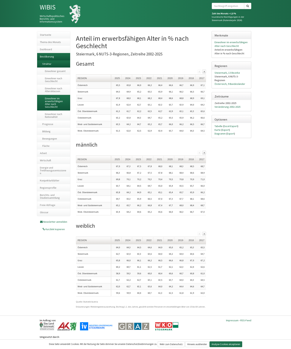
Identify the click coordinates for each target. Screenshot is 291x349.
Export (225, 130)
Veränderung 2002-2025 (228, 106)
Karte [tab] (218, 130)
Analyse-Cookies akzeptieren (226, 344)
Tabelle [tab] (219, 126)
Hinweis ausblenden (197, 344)
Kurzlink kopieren (55, 229)
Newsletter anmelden (55, 221)
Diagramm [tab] (220, 133)
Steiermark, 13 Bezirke (227, 72)
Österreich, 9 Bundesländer (230, 84)
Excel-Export (231, 126)
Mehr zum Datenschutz (171, 344)
